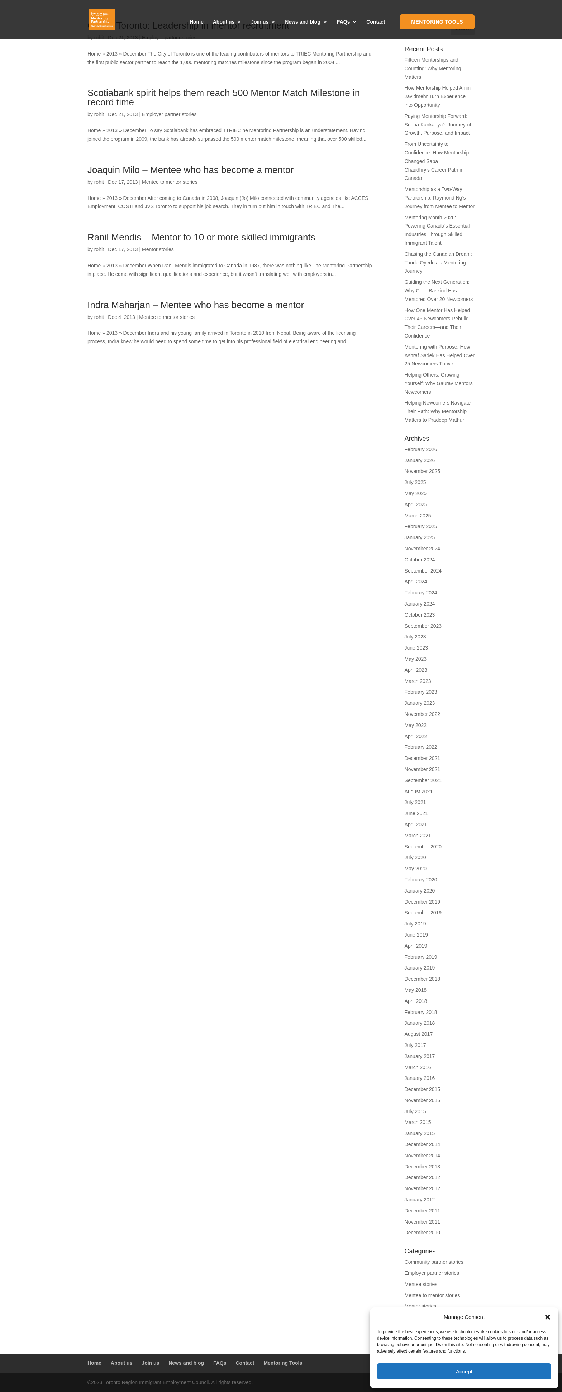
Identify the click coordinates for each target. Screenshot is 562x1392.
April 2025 (416, 504)
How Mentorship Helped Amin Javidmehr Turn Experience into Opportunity (438, 96)
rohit (99, 114)
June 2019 (416, 935)
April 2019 (416, 946)
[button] (547, 1317)
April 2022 (416, 736)
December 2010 (422, 1232)
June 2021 (416, 813)
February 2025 (421, 526)
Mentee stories (421, 1284)
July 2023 (415, 637)
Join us (259, 22)
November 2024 (422, 548)
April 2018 (416, 1001)
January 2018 (420, 1023)
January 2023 (420, 703)
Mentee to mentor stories (169, 182)
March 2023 (418, 681)
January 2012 (420, 1199)
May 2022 (416, 725)
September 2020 (423, 847)
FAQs (343, 22)
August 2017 (419, 1034)
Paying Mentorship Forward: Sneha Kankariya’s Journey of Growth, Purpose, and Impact (438, 124)
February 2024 (421, 592)
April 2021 (416, 824)
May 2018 (416, 990)
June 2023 (416, 648)
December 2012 (422, 1177)
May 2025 (416, 493)
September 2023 (423, 626)
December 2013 (422, 1166)
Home (197, 22)
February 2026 (421, 449)
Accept (464, 1371)
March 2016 (418, 1067)
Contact (375, 22)
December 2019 (422, 902)
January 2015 (420, 1133)
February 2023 (421, 692)
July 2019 (415, 924)
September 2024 (423, 571)
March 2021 (418, 835)
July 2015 (415, 1111)
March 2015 (418, 1122)
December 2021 (422, 758)
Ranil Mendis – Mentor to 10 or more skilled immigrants (201, 237)
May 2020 (416, 868)
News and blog (302, 22)
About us (224, 22)
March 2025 (418, 515)
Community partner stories (434, 1262)
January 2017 (420, 1056)
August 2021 (419, 791)
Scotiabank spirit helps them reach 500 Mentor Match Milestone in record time (223, 97)
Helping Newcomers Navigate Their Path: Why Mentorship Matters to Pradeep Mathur (438, 411)
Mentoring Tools (437, 22)
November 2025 (422, 471)
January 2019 (420, 968)
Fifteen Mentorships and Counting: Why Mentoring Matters (433, 68)
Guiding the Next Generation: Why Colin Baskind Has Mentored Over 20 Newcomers (439, 290)
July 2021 (415, 802)
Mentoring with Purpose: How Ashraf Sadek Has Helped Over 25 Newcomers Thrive (440, 355)
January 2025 (420, 537)
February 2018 (421, 1012)
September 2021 (423, 780)
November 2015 (422, 1100)
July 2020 (415, 857)
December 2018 (422, 979)
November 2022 (422, 714)
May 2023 (416, 659)
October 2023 (420, 615)
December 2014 (422, 1144)
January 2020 (420, 891)
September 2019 (423, 912)
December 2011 (422, 1211)
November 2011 (422, 1222)
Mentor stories (158, 249)
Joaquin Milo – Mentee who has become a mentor (190, 169)
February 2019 (421, 957)
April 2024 (416, 581)
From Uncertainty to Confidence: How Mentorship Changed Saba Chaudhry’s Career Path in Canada (437, 161)
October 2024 (420, 560)
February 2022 (421, 747)
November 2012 (422, 1188)
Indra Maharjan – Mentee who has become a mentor (195, 305)
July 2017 (415, 1045)
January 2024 (420, 604)
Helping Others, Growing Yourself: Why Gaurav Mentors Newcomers (439, 383)
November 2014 (422, 1155)
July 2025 (415, 482)
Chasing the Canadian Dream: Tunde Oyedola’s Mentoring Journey (438, 262)
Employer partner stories (169, 114)
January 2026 (420, 460)
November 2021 (422, 769)
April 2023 (416, 670)
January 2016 (420, 1078)
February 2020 (421, 879)
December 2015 (422, 1089)
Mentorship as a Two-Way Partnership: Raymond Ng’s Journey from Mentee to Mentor (440, 197)
